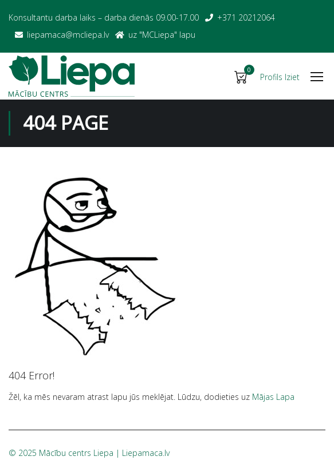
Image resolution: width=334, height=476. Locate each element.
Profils (271, 77)
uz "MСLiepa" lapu (161, 34)
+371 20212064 (246, 17)
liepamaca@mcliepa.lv (68, 34)
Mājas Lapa (273, 396)
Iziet (292, 77)
